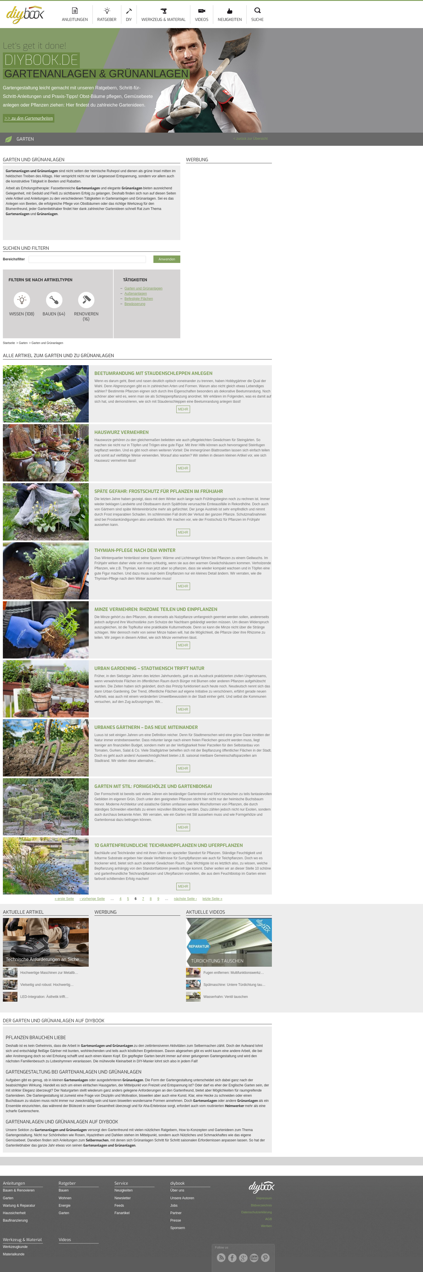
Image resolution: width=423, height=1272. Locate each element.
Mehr (183, 409)
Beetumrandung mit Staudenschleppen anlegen (153, 373)
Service (121, 1183)
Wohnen (65, 1198)
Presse (175, 1220)
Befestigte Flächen (138, 299)
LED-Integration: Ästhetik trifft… (44, 997)
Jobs (173, 1206)
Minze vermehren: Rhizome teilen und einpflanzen (155, 609)
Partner (175, 1213)
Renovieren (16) (86, 306)
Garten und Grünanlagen (143, 288)
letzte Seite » (212, 899)
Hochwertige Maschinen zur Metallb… (49, 973)
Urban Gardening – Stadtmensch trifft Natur (149, 668)
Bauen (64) (54, 304)
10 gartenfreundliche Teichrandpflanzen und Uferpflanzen (168, 845)
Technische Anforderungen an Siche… (45, 959)
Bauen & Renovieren (19, 1190)
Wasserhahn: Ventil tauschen (225, 997)
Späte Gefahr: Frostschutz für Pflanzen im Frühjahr (158, 491)
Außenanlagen (135, 294)
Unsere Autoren (182, 1198)
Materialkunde (13, 1254)
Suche (257, 19)
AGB (268, 1219)
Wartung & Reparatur (19, 1206)
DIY (129, 19)
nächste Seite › (185, 899)
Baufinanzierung (15, 1220)
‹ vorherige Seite (92, 899)
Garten (8, 1198)
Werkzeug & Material (163, 19)
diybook (177, 1183)
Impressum (264, 1198)
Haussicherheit (14, 1213)
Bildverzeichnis (261, 1205)
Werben (266, 1226)
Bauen (64, 1190)
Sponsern (177, 1228)
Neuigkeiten (230, 19)
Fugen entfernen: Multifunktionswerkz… (233, 973)
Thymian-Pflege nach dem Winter (134, 550)
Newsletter (122, 1198)
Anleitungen (75, 19)
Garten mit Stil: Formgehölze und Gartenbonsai (153, 786)
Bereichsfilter (14, 259)
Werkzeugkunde (15, 1247)
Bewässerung (134, 304)
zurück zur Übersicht (252, 139)
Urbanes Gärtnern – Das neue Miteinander (146, 727)
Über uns (177, 1190)
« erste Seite (64, 899)
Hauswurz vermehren (121, 432)
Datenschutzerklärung (256, 1212)
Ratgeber (106, 19)
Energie (64, 1206)
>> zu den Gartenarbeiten (28, 118)
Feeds (119, 1206)
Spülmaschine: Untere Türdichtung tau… (234, 985)
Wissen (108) (22, 304)
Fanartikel (122, 1213)
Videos (201, 19)
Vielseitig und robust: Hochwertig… (47, 985)
